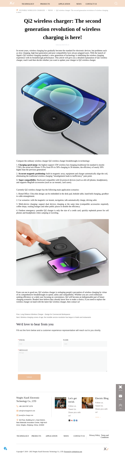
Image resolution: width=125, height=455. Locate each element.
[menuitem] (45, 4)
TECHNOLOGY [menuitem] (28, 4)
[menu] (59, 4)
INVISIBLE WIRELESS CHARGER (32, 10)
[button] (45, 4)
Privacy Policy (94, 435)
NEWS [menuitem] (78, 4)
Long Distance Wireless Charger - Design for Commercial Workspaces (45, 314)
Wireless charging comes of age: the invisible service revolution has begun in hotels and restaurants (55, 317)
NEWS (50, 10)
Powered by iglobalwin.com (73, 451)
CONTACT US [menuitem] (91, 4)
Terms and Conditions (105, 436)
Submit (29, 377)
